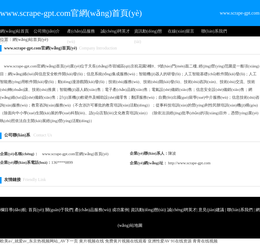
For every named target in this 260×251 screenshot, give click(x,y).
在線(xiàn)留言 (181, 31)
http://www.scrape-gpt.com (189, 163)
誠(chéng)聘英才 (115, 31)
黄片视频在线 (91, 241)
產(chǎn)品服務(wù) (81, 32)
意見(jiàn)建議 (211, 210)
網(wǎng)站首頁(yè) (14, 32)
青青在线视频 (205, 241)
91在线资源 (181, 241)
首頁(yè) (35, 210)
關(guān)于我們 (59, 210)
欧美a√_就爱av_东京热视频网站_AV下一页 (39, 241)
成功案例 (120, 210)
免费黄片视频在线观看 (126, 241)
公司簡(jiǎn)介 (47, 31)
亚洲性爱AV (159, 241)
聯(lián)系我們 (214, 31)
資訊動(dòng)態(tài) (148, 32)
